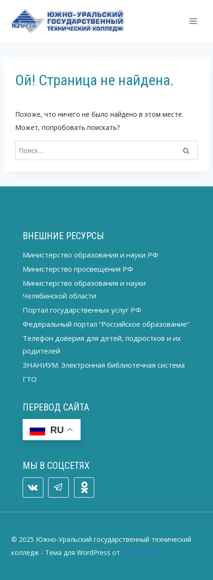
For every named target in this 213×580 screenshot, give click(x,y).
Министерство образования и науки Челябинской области (84, 289)
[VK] (33, 487)
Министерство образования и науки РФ (90, 254)
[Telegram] (58, 487)
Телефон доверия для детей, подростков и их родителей (102, 344)
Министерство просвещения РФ (78, 269)
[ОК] (84, 487)
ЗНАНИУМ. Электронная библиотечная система (104, 365)
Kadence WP (141, 552)
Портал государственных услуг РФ (82, 309)
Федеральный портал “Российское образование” (106, 324)
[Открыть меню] (193, 21)
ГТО (30, 379)
